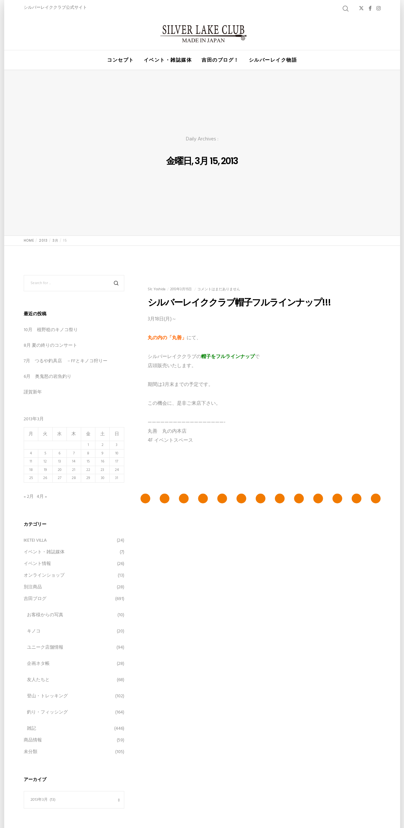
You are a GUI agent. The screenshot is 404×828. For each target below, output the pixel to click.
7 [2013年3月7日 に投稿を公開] (74, 453)
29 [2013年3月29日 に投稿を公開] (88, 478)
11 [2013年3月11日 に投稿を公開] (31, 461)
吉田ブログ (35, 599)
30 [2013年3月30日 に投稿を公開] (102, 478)
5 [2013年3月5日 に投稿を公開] (45, 453)
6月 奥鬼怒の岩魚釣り (47, 376)
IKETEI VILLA (35, 540)
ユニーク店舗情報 (45, 647)
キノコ (34, 631)
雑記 (31, 728)
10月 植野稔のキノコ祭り (51, 330)
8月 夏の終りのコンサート (50, 345)
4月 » (42, 496)
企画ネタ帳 (38, 663)
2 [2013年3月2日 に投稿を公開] (103, 445)
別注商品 (33, 587)
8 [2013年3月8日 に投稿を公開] (88, 453)
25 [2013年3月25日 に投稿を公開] (31, 478)
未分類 (30, 752)
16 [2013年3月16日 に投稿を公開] (102, 461)
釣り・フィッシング (47, 712)
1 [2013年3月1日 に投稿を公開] (88, 445)
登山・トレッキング (47, 696)
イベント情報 (37, 564)
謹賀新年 (33, 392)
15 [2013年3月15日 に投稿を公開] (88, 461)
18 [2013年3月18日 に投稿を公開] (31, 470)
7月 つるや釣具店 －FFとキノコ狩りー (65, 361)
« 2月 (29, 496)
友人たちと (38, 680)
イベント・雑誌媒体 (44, 552)
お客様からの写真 (45, 615)
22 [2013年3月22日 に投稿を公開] (88, 470)
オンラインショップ (44, 575)
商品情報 (33, 740)
